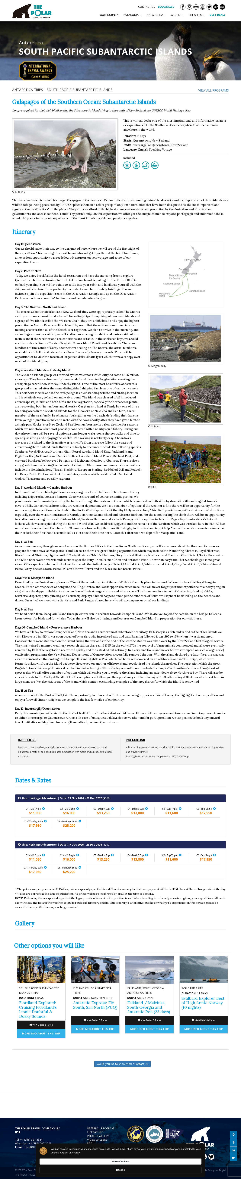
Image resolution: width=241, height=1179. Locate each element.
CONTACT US (146, 6)
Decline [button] (193, 1168)
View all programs (213, 90)
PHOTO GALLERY (98, 1136)
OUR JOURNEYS (109, 15)
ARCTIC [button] (178, 15)
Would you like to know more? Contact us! (122, 1064)
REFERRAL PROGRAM (100, 1128)
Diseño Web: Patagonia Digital (210, 1170)
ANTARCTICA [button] (157, 15)
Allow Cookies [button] (169, 1167)
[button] (43, 808)
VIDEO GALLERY (97, 1139)
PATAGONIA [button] (133, 15)
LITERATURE (95, 1132)
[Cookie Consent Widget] (120, 1168)
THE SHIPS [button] (197, 15)
